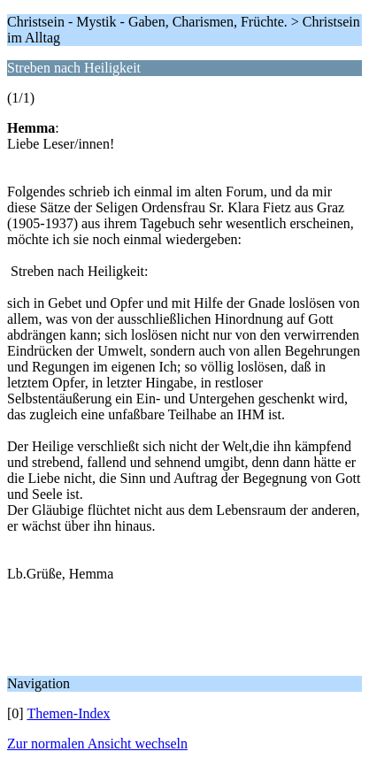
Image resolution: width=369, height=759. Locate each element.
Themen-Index (68, 713)
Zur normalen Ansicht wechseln (97, 743)
